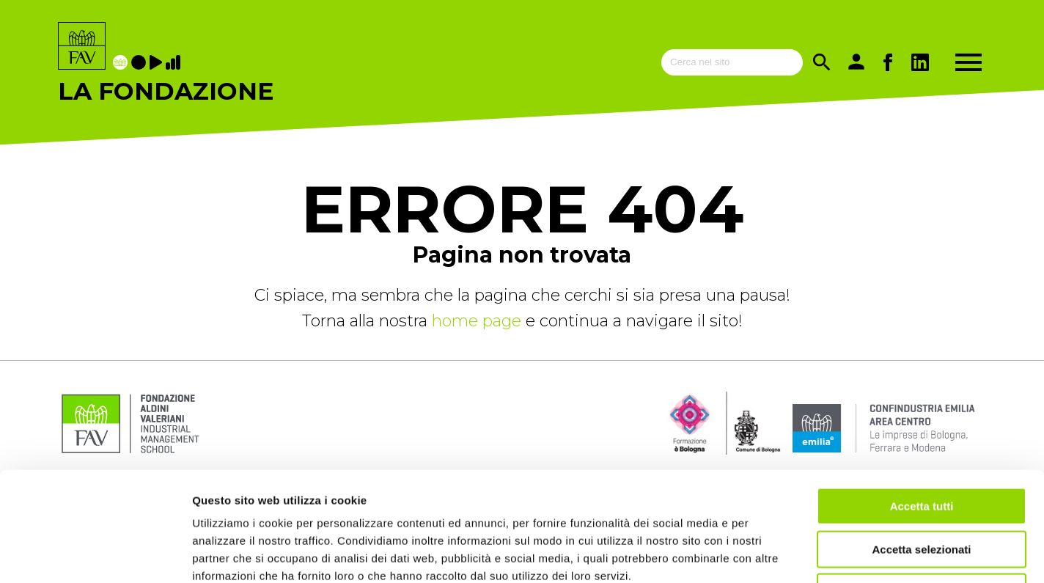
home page (479, 321)
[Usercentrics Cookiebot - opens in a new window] (95, 554)
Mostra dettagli (771, 554)
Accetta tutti (922, 403)
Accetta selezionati (921, 447)
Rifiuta (922, 489)
